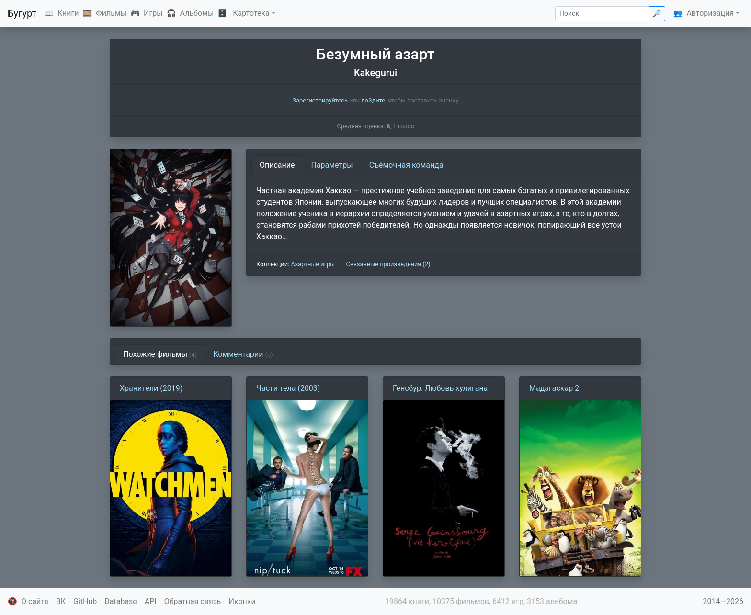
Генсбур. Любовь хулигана (440, 388)
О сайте (34, 601)
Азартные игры (313, 264)
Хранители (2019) (151, 388)
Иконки (242, 601)
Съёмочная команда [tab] (406, 165)
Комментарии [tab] (243, 354)
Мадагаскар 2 (554, 388)
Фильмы (111, 13)
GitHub (85, 601)
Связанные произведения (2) (388, 264)
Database (120, 601)
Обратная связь (192, 601)
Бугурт (22, 13)
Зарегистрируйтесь (320, 100)
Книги (68, 13)
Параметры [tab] (332, 165)
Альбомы (197, 13)
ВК (61, 601)
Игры (153, 13)
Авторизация (710, 13)
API (151, 601)
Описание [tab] (277, 165)
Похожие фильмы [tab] (160, 354)
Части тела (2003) (288, 388)
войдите (373, 100)
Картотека (251, 13)
